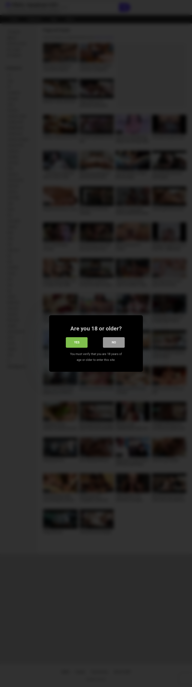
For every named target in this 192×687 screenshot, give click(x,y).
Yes (77, 342)
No (114, 342)
